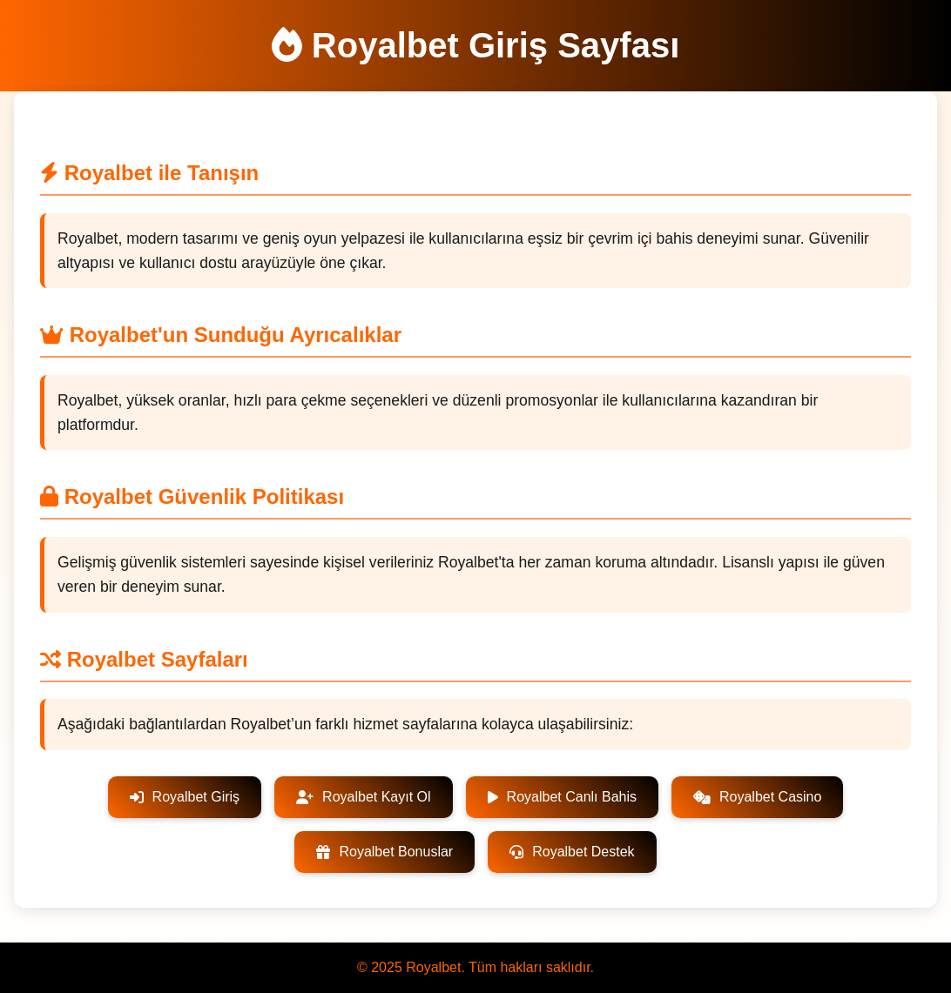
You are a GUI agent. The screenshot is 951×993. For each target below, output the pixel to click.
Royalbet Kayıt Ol (363, 796)
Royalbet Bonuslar (384, 851)
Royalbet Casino (757, 796)
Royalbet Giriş (184, 796)
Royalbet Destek (571, 851)
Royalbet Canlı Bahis (562, 796)
